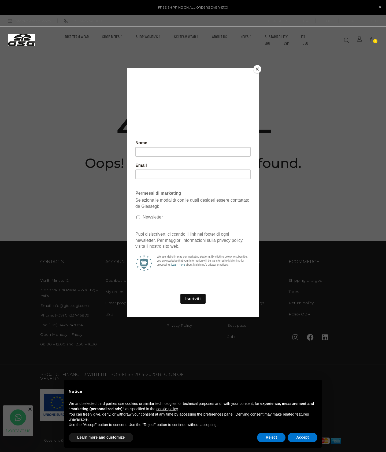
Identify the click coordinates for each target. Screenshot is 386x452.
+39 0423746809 (83, 20)
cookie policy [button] (167, 409)
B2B (249, 20)
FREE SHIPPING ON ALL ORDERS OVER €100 (193, 7)
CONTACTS (278, 20)
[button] (374, 40)
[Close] (257, 69)
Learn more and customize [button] (101, 437)
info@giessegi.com (33, 20)
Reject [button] (271, 437)
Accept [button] (302, 437)
